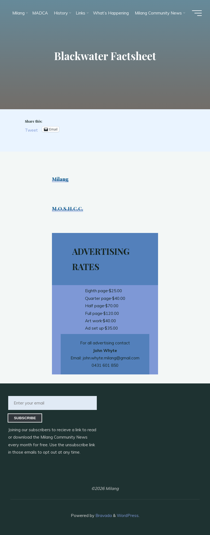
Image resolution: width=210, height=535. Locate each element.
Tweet (31, 130)
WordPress (128, 515)
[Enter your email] (52, 403)
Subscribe (25, 418)
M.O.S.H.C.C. (67, 208)
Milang (60, 179)
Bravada (103, 515)
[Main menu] (197, 13)
